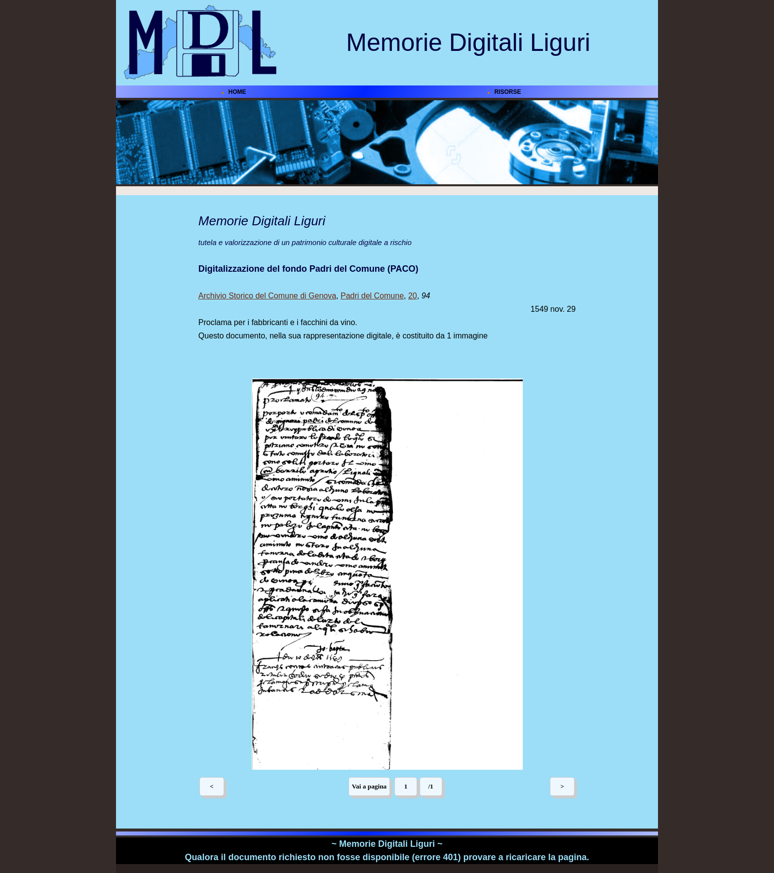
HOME (237, 91)
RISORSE (507, 91)
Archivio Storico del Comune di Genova (267, 295)
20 (412, 295)
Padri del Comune (372, 295)
